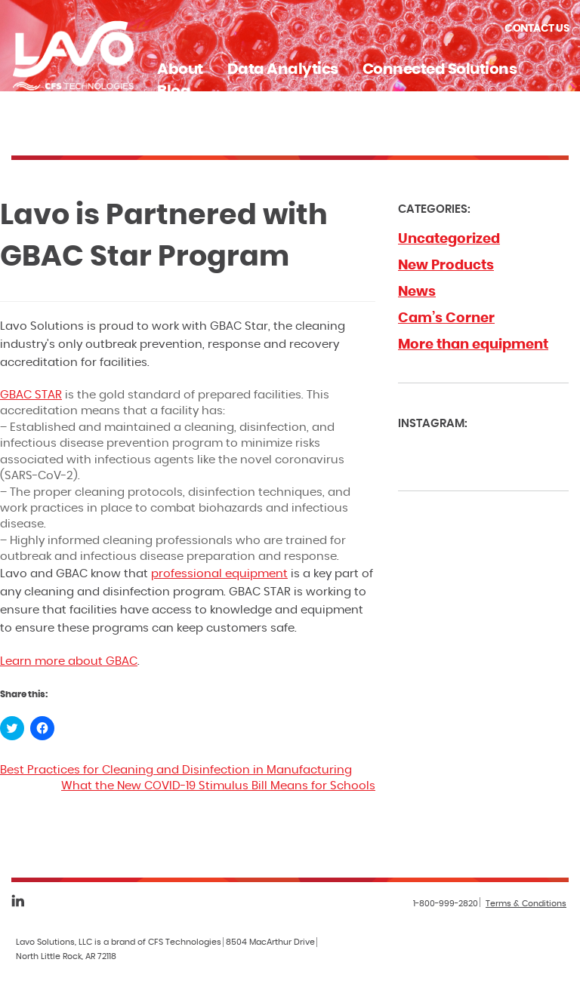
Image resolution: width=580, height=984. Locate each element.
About (180, 69)
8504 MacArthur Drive (270, 942)
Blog (173, 91)
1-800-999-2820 (445, 903)
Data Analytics (282, 69)
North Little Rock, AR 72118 (66, 956)
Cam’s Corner (446, 318)
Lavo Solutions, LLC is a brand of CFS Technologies (118, 942)
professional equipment (219, 574)
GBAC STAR (31, 395)
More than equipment (473, 345)
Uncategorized (449, 239)
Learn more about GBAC (68, 661)
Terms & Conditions (526, 903)
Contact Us (536, 28)
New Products (446, 265)
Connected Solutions (439, 69)
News (417, 292)
